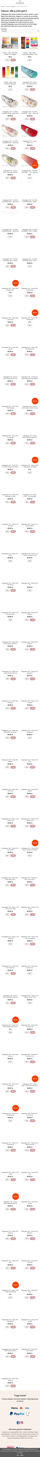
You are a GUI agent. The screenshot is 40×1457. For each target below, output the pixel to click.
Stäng (21, 1455)
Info (7, 60)
